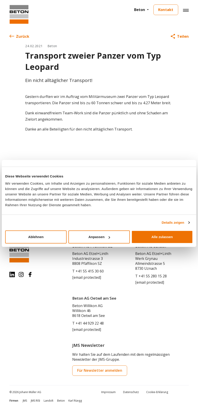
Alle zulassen (162, 237)
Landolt (48, 401)
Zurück (19, 36)
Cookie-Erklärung (157, 392)
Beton (139, 9)
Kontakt (165, 9)
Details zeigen (173, 222)
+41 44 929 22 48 (90, 323)
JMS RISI (35, 401)
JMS (25, 401)
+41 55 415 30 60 (90, 271)
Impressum (108, 392)
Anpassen (99, 237)
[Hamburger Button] (186, 10)
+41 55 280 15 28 (153, 276)
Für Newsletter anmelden (99, 370)
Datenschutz (131, 392)
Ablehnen (35, 237)
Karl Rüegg (75, 401)
